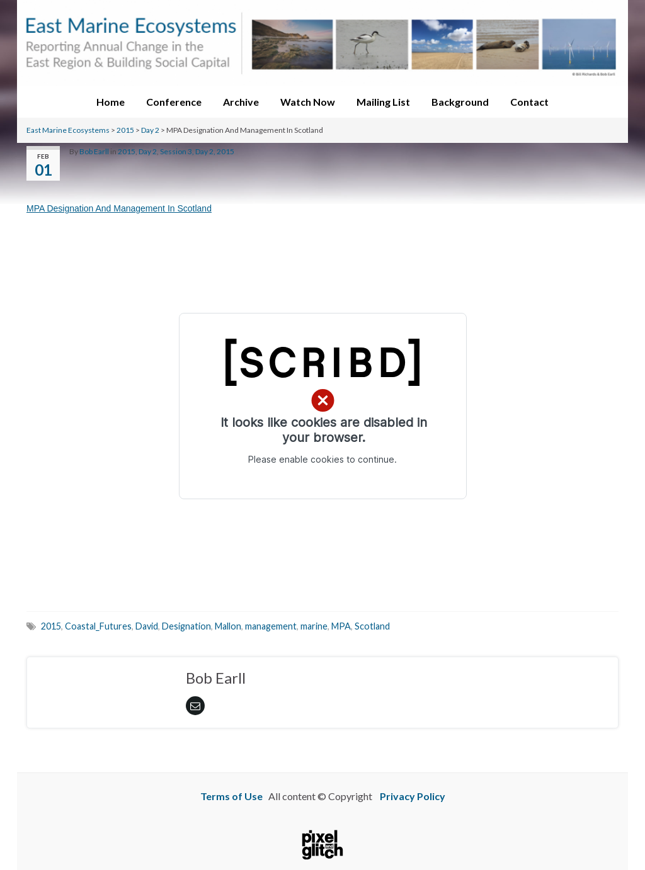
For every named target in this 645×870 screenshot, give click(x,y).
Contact (529, 102)
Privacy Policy (412, 796)
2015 (125, 130)
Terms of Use (231, 796)
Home (110, 102)
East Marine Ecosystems (68, 130)
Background (460, 102)
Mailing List (383, 102)
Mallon (228, 626)
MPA (341, 626)
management (271, 626)
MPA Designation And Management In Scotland (119, 208)
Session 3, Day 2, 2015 (197, 151)
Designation (186, 626)
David (146, 626)
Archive (241, 102)
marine (314, 626)
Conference (174, 102)
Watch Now (307, 102)
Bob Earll (94, 151)
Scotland (372, 626)
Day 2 (150, 130)
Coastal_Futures (98, 626)
